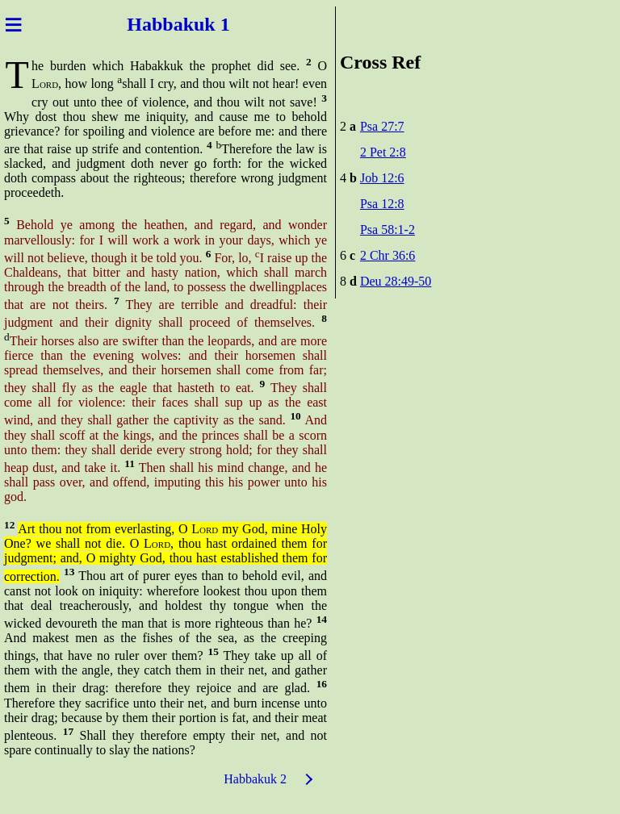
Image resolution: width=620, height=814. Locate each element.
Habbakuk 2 (255, 779)
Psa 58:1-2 (387, 229)
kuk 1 (206, 24)
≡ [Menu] (13, 24)
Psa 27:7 (382, 126)
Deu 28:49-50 (395, 281)
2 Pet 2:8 (383, 152)
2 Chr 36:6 (387, 255)
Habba (154, 24)
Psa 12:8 (382, 204)
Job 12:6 (382, 178)
